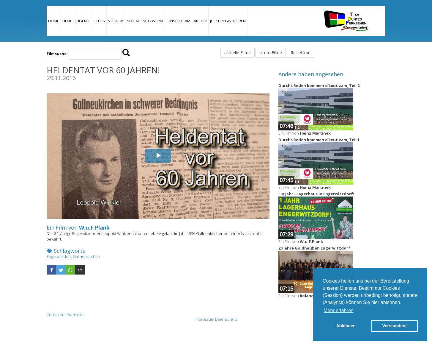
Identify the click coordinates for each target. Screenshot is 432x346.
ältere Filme (270, 52)
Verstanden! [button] (394, 325)
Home (53, 21)
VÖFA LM (116, 21)
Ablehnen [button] (346, 325)
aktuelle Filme (237, 52)
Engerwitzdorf (59, 256)
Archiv (200, 21)
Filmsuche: (57, 53)
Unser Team (179, 21)
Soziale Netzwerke (145, 21)
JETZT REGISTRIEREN (228, 21)
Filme (67, 21)
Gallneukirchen (86, 256)
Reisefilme (300, 52)
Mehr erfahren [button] (339, 310)
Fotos (99, 21)
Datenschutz (226, 319)
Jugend (82, 21)
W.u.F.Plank (94, 227)
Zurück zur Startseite (65, 314)
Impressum (204, 319)
